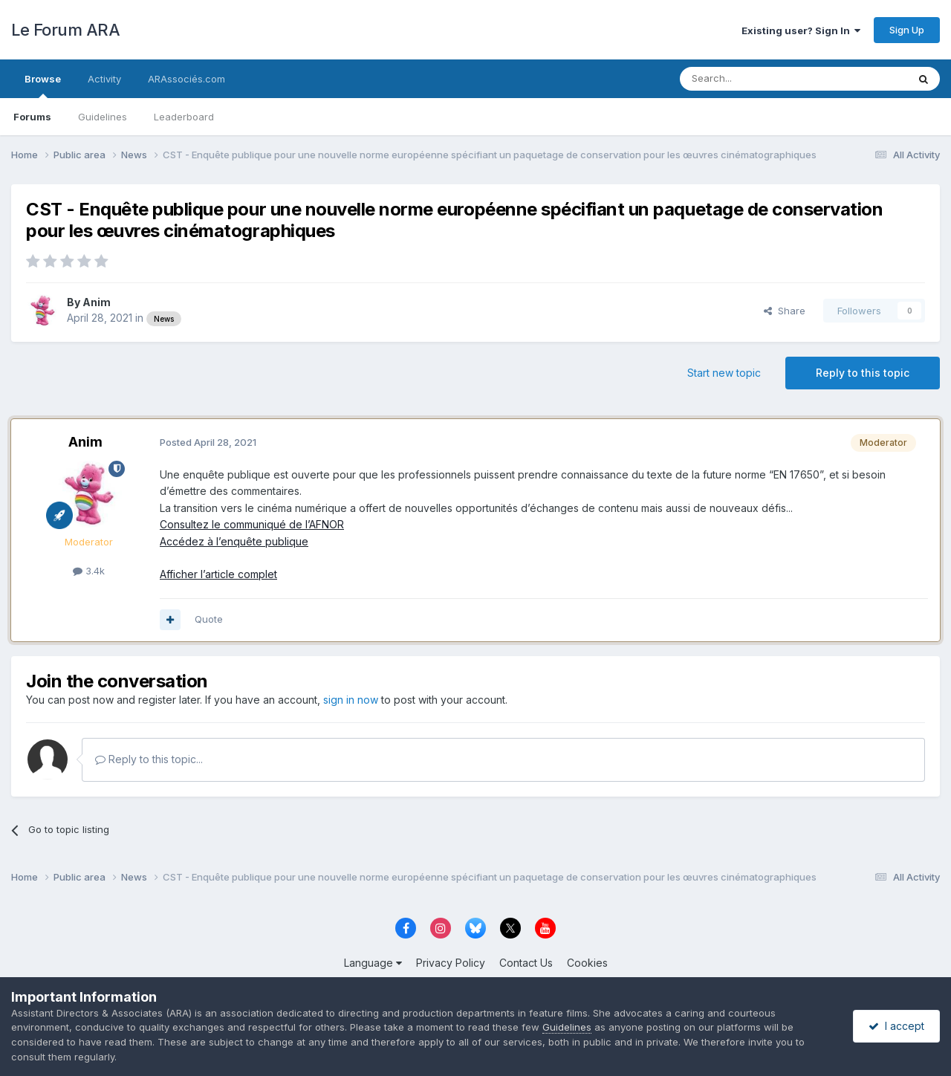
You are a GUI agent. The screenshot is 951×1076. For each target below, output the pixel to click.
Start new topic (724, 372)
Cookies (587, 962)
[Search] (755, 79)
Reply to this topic (862, 372)
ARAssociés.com (186, 79)
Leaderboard (184, 117)
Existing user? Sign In (800, 30)
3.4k (89, 571)
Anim (96, 302)
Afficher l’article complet (218, 574)
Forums (32, 117)
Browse (43, 85)
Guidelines (102, 117)
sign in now (350, 699)
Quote (209, 619)
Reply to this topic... (149, 759)
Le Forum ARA (65, 29)
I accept (896, 1026)
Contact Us (526, 962)
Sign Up (906, 30)
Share (784, 311)
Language (373, 962)
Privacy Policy (450, 962)
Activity (104, 79)
